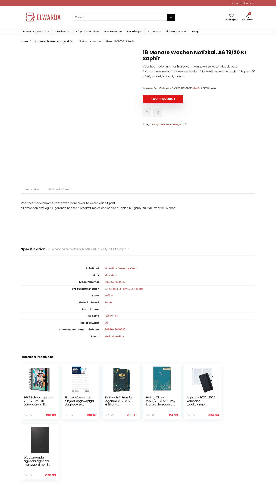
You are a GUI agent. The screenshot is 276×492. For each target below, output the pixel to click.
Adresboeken (62, 31)
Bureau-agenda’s (34, 31)
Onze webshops (191, 465)
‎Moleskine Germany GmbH (121, 268)
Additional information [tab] (61, 189)
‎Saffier (109, 295)
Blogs (195, 31)
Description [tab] (32, 189)
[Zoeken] (171, 17)
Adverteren (189, 470)
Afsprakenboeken (87, 31)
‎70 (106, 323)
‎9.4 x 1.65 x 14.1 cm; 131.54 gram (124, 289)
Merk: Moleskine (114, 336)
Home (24, 41)
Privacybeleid (228, 450)
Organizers (154, 31)
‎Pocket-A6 (111, 316)
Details (196, 88)
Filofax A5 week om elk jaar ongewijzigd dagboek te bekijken (77, 404)
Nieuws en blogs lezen (243, 3)
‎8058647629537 (115, 282)
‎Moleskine (111, 275)
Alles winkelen (190, 455)
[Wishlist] (231, 16)
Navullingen (134, 31)
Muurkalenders (113, 31)
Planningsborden (176, 31)
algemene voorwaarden (234, 455)
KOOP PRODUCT (163, 99)
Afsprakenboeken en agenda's (53, 41)
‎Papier (109, 302)
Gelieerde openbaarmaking (236, 460)
